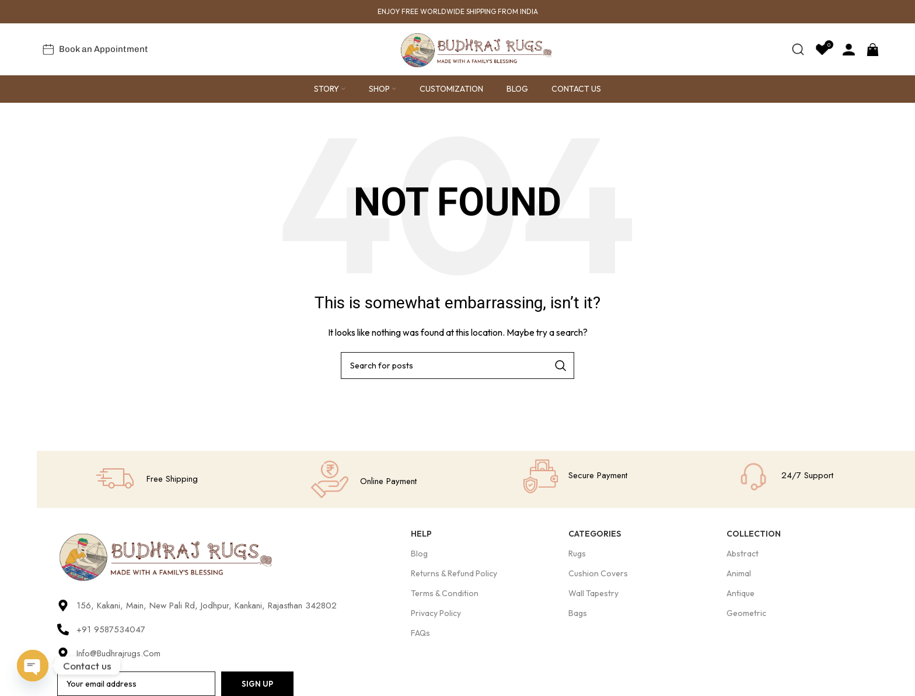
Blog (419, 554)
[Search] (798, 49)
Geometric (746, 614)
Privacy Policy (436, 614)
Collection (754, 534)
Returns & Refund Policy (454, 574)
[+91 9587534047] (63, 630)
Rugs (577, 554)
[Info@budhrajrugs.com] (63, 654)
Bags (577, 614)
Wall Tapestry (593, 594)
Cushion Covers (598, 574)
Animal (739, 574)
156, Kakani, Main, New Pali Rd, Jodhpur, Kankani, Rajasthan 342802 (206, 606)
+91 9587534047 (110, 630)
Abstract (743, 554)
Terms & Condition (445, 594)
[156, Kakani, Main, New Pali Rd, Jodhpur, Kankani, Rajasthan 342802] (63, 607)
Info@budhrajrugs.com (118, 654)
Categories (594, 534)
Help (421, 534)
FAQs (420, 634)
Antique (741, 594)
